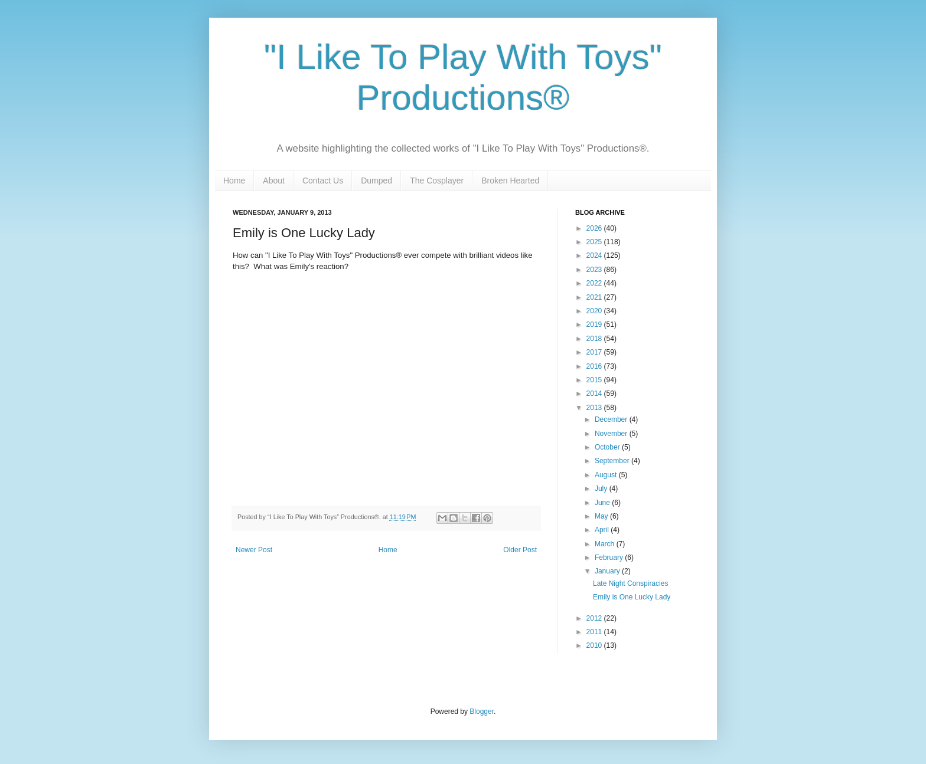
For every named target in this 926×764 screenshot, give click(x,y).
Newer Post (254, 550)
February (610, 557)
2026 (595, 228)
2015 (595, 380)
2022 (595, 283)
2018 (595, 339)
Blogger (481, 711)
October (608, 447)
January (608, 571)
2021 (595, 297)
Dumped (376, 180)
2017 (595, 352)
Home (234, 180)
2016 (595, 366)
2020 (595, 311)
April (603, 530)
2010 (595, 645)
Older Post (520, 550)
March (606, 544)
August (607, 475)
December (612, 419)
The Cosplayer (437, 180)
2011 (595, 632)
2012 (595, 618)
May (602, 516)
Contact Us (322, 180)
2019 (595, 324)
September (613, 461)
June (603, 503)
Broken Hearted (510, 180)
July (602, 488)
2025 (595, 242)
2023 (595, 269)
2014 (595, 393)
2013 (595, 408)
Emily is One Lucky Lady (631, 597)
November (612, 433)
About (274, 180)
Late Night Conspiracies (630, 583)
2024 (595, 255)
